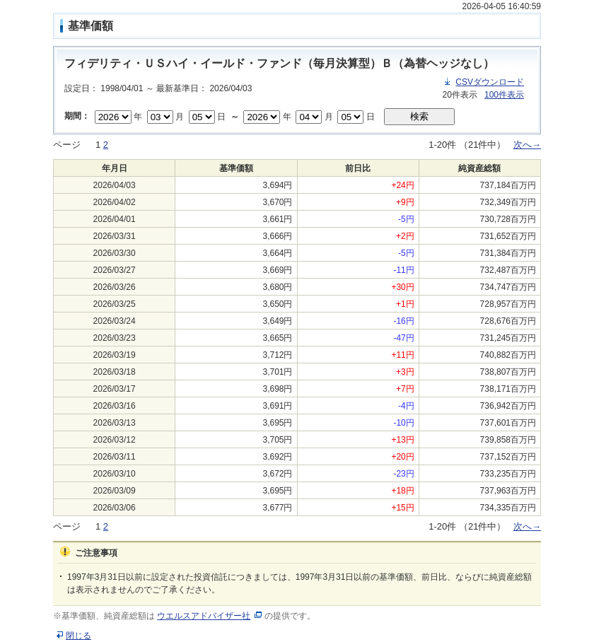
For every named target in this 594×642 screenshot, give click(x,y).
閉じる (78, 636)
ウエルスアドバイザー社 (203, 616)
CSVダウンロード (489, 82)
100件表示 (504, 95)
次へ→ (527, 144)
